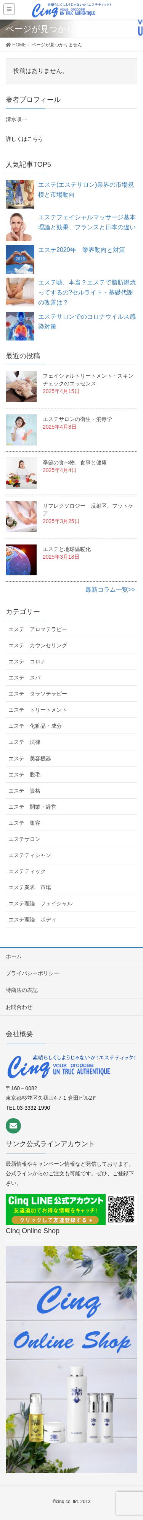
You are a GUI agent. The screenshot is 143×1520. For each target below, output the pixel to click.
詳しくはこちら (24, 139)
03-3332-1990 (33, 1108)
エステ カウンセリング (37, 645)
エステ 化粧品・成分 (35, 726)
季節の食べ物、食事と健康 (75, 462)
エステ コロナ (27, 661)
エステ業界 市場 (29, 887)
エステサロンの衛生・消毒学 (77, 419)
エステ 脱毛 (24, 775)
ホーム (14, 956)
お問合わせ (19, 1007)
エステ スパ (24, 677)
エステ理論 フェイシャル (40, 903)
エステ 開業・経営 (32, 807)
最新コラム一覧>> (110, 589)
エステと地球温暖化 (67, 549)
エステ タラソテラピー (37, 694)
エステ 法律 (24, 742)
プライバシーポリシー (32, 973)
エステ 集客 (24, 823)
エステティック (27, 871)
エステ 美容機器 (29, 758)
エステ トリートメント (37, 710)
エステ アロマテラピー (37, 629)
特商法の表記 (22, 990)
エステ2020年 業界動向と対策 (81, 250)
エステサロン (24, 839)
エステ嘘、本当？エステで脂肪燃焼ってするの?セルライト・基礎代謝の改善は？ (87, 292)
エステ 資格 (24, 791)
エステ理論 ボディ (32, 919)
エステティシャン (29, 855)
